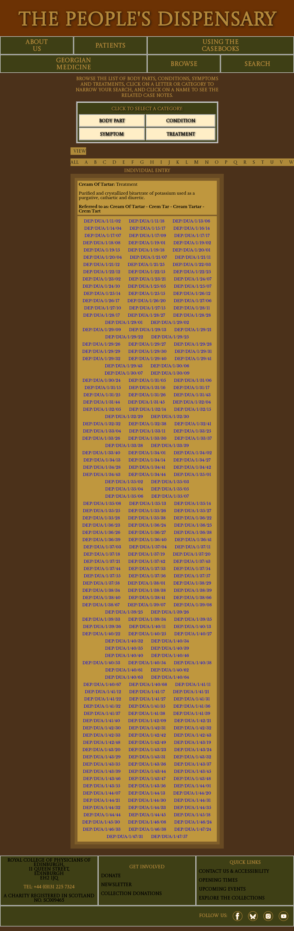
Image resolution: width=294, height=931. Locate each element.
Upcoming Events (222, 889)
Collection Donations (131, 894)
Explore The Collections (231, 898)
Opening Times (218, 880)
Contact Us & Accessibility (234, 871)
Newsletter (116, 885)
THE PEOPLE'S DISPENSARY (147, 20)
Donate (111, 876)
